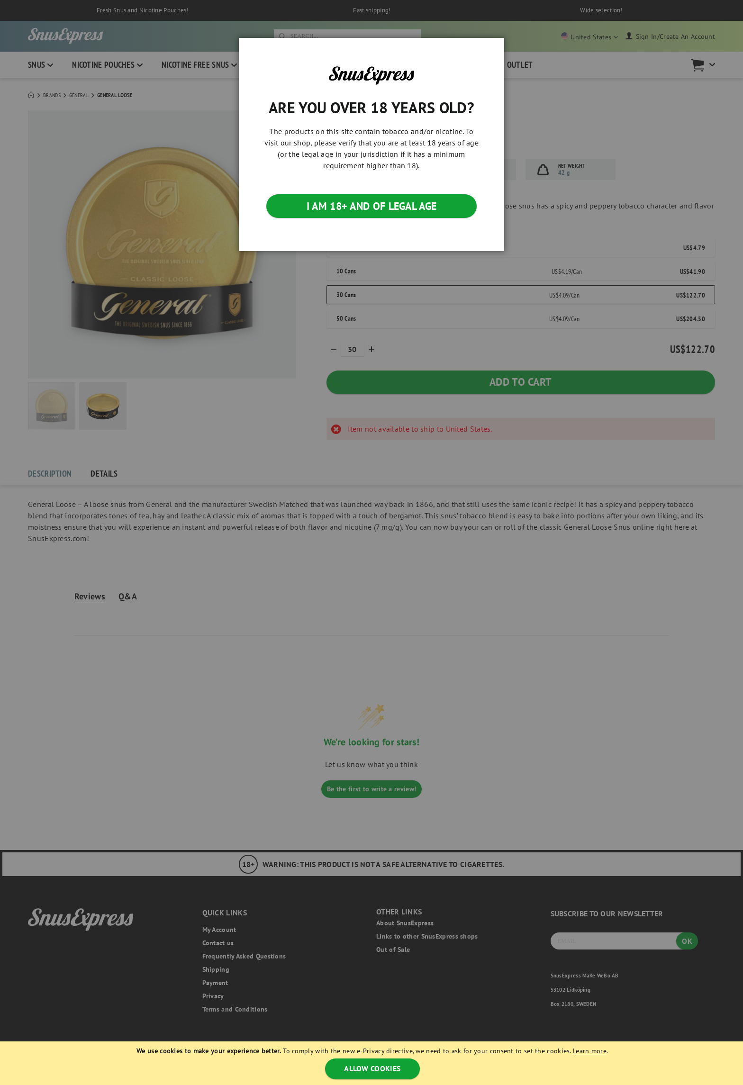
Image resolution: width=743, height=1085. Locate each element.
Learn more (590, 1051)
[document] (372, 1063)
